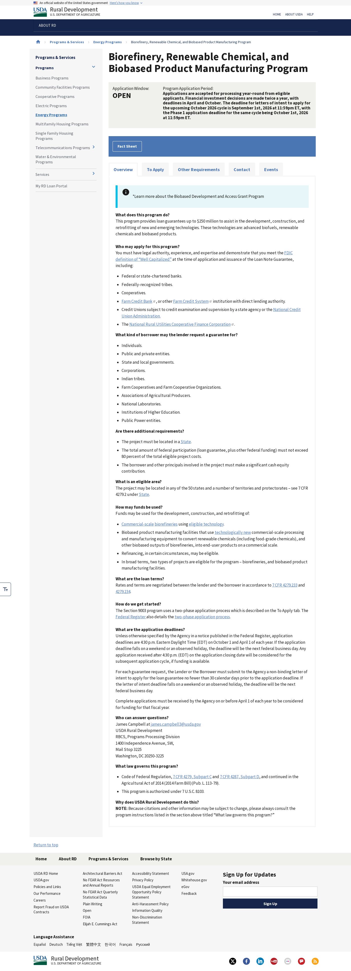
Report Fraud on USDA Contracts (51, 910)
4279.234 (123, 591)
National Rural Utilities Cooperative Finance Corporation (181, 324)
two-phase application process (202, 617)
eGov (185, 886)
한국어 (110, 944)
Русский (143, 944)
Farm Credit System (192, 301)
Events (271, 169)
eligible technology (206, 524)
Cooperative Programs (55, 96)
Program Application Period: (188, 88)
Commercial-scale (138, 524)
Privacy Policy (142, 880)
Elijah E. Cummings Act (100, 924)
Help (310, 14)
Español (40, 944)
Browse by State (156, 859)
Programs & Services (67, 42)
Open (87, 910)
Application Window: (131, 88)
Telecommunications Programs (63, 147)
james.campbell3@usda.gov (176, 724)
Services (42, 174)
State (186, 441)
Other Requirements (199, 169)
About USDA (294, 14)
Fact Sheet (127, 146)
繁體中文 (93, 944)
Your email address (241, 882)
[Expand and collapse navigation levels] (94, 67)
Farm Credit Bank (139, 301)
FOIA (86, 917)
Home (277, 14)
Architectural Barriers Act (102, 873)
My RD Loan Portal (51, 185)
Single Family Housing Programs (54, 136)
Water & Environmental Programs (56, 159)
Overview (123, 169)
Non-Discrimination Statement (147, 920)
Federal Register (131, 617)
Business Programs (52, 77)
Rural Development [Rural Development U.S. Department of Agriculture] (71, 12)
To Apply (155, 169)
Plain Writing (92, 904)
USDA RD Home (46, 873)
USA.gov (187, 873)
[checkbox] (5, 589)
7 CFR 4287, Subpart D (239, 776)
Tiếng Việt (74, 944)
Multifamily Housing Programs (62, 123)
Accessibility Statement (150, 873)
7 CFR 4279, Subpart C (192, 776)
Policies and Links (47, 886)
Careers (40, 900)
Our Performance (47, 893)
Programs (45, 67)
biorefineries (166, 524)
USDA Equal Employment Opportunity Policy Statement (151, 892)
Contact (242, 169)
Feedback (189, 893)
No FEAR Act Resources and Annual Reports (101, 883)
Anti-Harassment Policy (150, 904)
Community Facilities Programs (63, 87)
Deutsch (56, 944)
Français (125, 944)
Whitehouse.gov (194, 880)
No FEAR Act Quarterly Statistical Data (100, 895)
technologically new (233, 532)
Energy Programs (107, 42)
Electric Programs (51, 105)
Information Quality (147, 910)
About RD (68, 859)
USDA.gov (41, 880)
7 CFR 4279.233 (284, 585)
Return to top (46, 845)
